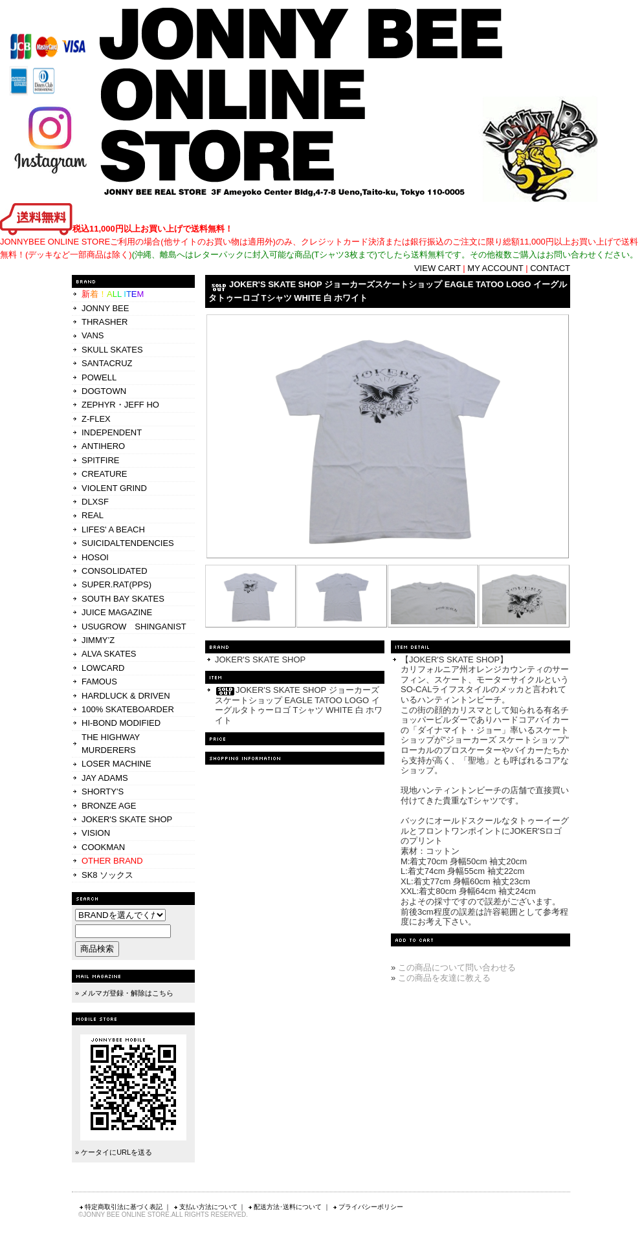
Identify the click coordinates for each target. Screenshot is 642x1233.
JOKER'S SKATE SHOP (127, 819)
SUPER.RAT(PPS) (116, 584)
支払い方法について (205, 1206)
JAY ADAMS (105, 778)
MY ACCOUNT (495, 268)
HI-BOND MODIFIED (121, 723)
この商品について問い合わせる (457, 967)
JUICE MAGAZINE (117, 612)
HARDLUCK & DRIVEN (126, 696)
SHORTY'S (103, 791)
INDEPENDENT (112, 432)
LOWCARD (103, 668)
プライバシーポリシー (367, 1206)
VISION (96, 833)
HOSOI (95, 557)
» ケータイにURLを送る (113, 1152)
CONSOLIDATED (115, 571)
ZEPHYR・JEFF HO (120, 404)
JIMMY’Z (98, 640)
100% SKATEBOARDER (128, 709)
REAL (93, 515)
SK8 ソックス (107, 875)
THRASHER (105, 322)
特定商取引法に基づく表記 (120, 1206)
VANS (93, 335)
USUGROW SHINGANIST (134, 626)
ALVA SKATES (109, 654)
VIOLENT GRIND (114, 488)
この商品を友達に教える (444, 978)
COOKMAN (103, 847)
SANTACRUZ (107, 363)
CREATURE (104, 474)
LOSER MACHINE (116, 764)
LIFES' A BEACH (113, 529)
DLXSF (95, 502)
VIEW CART (437, 268)
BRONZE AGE (109, 806)
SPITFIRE (101, 460)
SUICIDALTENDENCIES (128, 543)
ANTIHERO (103, 446)
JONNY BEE (105, 308)
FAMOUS (99, 681)
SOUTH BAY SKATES (123, 599)
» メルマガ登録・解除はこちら (124, 993)
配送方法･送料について (284, 1206)
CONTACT (550, 268)
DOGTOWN (104, 391)
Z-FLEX (96, 419)
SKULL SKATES (112, 350)
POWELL (99, 377)
